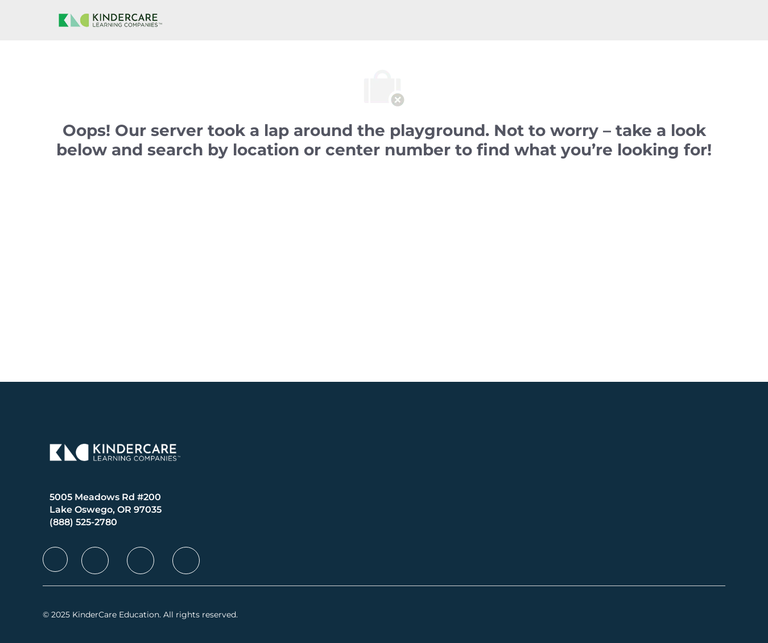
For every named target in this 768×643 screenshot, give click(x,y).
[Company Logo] (108, 20)
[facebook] (55, 559)
